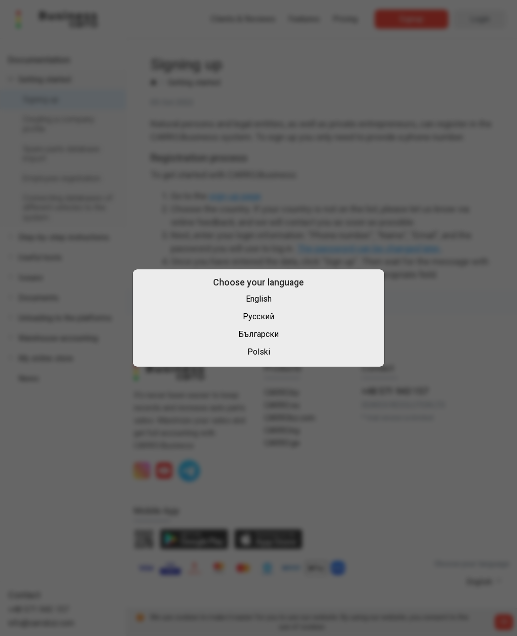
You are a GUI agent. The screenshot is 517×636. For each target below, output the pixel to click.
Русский (258, 316)
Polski (258, 352)
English (259, 299)
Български (258, 334)
